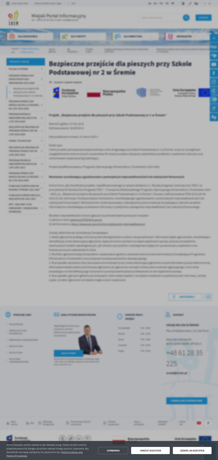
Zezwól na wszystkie (192, 450)
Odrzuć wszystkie (150, 450)
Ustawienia (113, 450)
